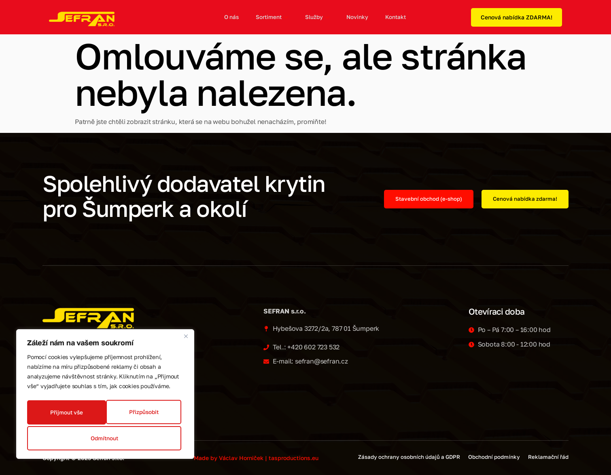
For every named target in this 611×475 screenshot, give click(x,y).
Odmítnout (143, 413)
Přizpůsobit (65, 413)
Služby (316, 17)
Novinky (356, 17)
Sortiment (270, 17)
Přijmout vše (105, 438)
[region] (105, 396)
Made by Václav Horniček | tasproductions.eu (256, 457)
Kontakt (394, 17)
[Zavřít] (186, 340)
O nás (230, 17)
